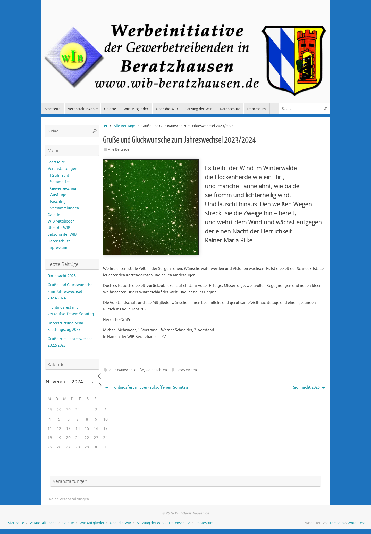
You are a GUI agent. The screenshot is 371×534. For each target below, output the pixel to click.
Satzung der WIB (62, 234)
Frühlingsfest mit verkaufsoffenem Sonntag (146, 387)
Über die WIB (59, 228)
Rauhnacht (59, 175)
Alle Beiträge (124, 126)
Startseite (56, 162)
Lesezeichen (186, 370)
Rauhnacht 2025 (308, 387)
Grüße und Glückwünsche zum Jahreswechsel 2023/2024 (70, 292)
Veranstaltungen (62, 168)
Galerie (54, 214)
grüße (139, 370)
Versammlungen (64, 208)
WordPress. (357, 523)
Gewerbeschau (63, 188)
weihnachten (156, 370)
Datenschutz (59, 241)
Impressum (57, 247)
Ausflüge (58, 195)
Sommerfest (61, 181)
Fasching (58, 201)
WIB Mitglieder (61, 221)
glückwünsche (121, 370)
